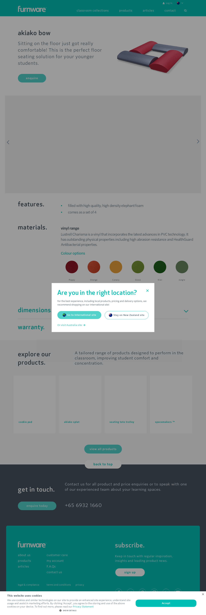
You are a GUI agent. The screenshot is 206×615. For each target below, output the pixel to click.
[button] (69, 610)
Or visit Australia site (71, 325)
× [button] (203, 594)
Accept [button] (166, 603)
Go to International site (79, 315)
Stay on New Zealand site (126, 315)
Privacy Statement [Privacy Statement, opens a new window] (83, 606)
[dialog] (103, 603)
